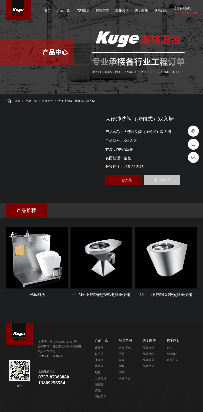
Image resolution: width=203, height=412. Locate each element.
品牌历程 (148, 353)
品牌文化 (148, 366)
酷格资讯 (121, 10)
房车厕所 (37, 294)
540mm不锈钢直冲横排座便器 (165, 294)
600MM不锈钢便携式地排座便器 (101, 294)
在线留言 (172, 353)
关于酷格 (141, 10)
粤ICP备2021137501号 (63, 341)
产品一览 (63, 10)
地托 (98, 372)
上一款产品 (123, 180)
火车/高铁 (125, 347)
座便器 (99, 347)
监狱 (122, 359)
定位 (169, 347)
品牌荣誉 (148, 359)
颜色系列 (100, 396)
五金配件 (47, 100)
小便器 (99, 359)
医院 (122, 353)
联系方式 (172, 359)
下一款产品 (162, 180)
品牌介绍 (148, 347)
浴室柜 (99, 384)
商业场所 (124, 378)
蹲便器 (99, 366)
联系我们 (160, 10)
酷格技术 (102, 10)
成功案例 (83, 10)
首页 (47, 10)
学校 (122, 366)
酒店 (122, 372)
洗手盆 (99, 353)
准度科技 (58, 356)
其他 (98, 390)
